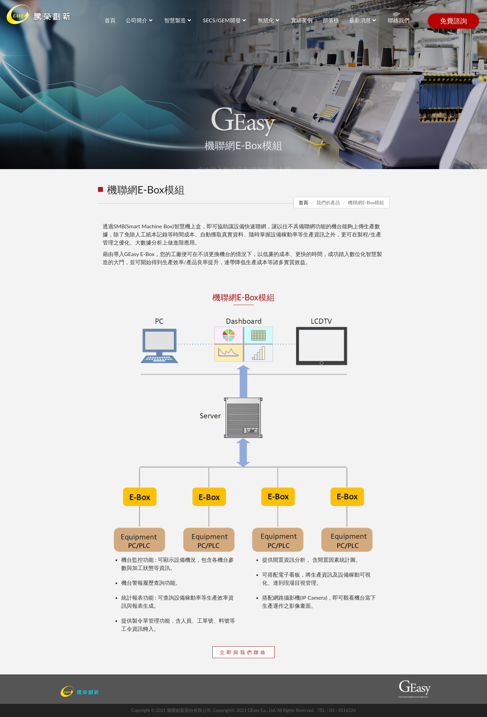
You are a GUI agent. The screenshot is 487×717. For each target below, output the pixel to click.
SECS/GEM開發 (225, 20)
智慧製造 (178, 20)
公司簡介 (140, 20)
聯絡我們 (398, 20)
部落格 (331, 20)
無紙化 (269, 20)
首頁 (303, 202)
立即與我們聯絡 (243, 652)
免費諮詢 (453, 21)
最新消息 (363, 20)
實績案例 (302, 20)
